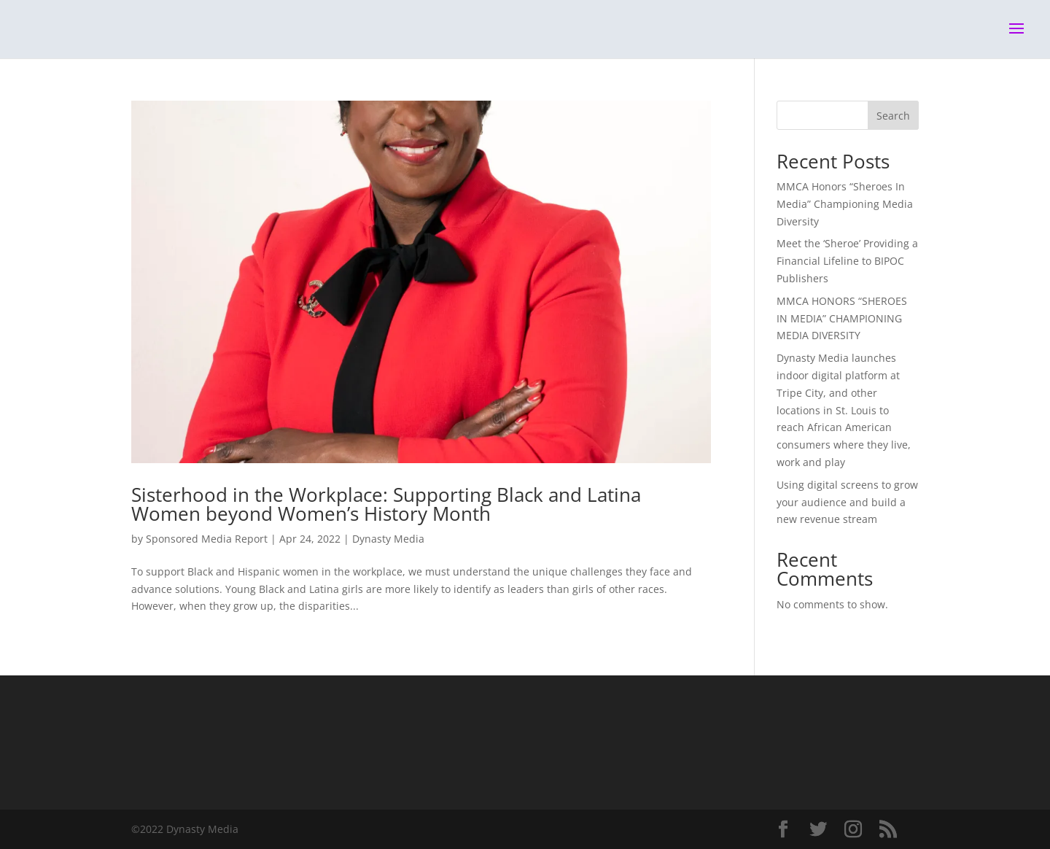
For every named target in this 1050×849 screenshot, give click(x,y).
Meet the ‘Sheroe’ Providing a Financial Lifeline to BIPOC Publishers (847, 260)
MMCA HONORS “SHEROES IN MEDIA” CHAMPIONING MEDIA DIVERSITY (842, 318)
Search (893, 116)
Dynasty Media (388, 539)
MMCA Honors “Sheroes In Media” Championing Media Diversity (845, 203)
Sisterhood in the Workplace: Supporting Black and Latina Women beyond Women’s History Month (386, 504)
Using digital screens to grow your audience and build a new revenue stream (847, 502)
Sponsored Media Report (207, 539)
